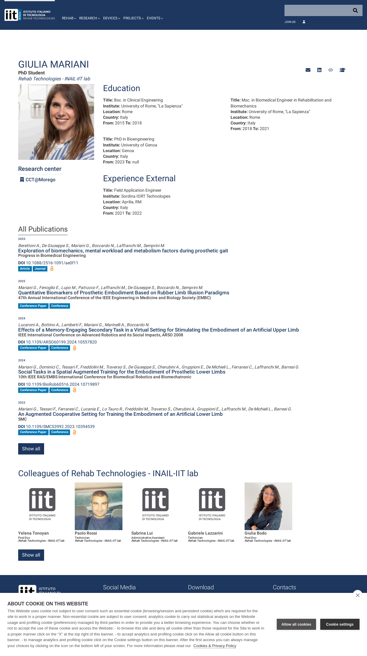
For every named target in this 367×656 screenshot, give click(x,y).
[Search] (323, 10)
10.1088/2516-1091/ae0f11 (48, 262)
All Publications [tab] (43, 229)
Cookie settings (340, 624)
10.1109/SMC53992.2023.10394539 (56, 426)
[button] (68, 15)
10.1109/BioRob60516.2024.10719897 (58, 384)
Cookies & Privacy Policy (214, 645)
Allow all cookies (296, 624)
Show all (31, 449)
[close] (358, 595)
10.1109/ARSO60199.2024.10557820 (57, 342)
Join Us (290, 22)
